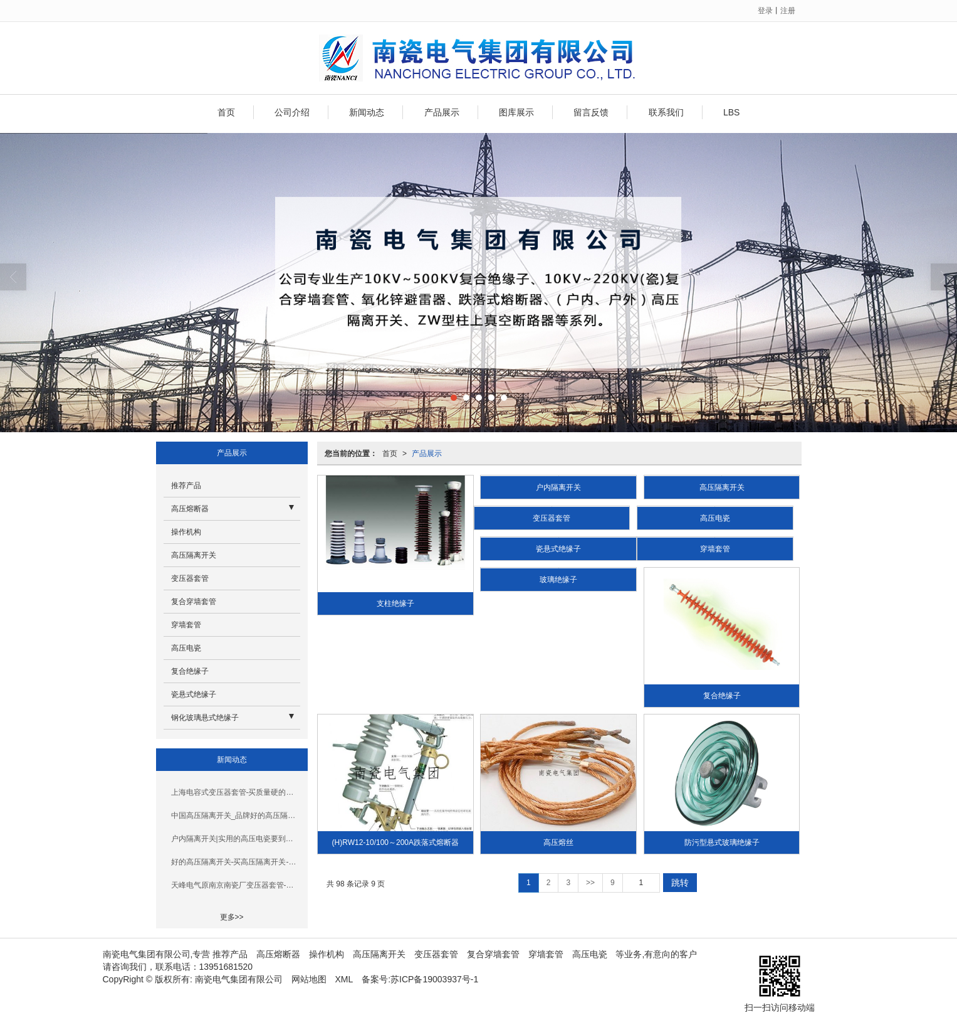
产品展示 (441, 112)
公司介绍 (292, 112)
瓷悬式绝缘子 (558, 549)
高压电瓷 (715, 518)
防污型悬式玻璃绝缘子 (722, 842)
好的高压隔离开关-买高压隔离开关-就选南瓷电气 (235, 862)
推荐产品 (186, 485)
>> (590, 882)
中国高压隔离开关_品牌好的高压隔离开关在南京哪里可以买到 (235, 815)
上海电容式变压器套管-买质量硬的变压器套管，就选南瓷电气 (235, 792)
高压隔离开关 (722, 487)
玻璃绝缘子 (558, 579)
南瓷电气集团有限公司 (239, 979)
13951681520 (226, 967)
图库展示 (516, 112)
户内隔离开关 (558, 487)
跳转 (680, 883)
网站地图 (309, 979)
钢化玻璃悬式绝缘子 (205, 717)
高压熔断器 (190, 508)
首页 (226, 112)
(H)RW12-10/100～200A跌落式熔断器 (395, 842)
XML (344, 979)
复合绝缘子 (722, 695)
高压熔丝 (558, 842)
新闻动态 (366, 112)
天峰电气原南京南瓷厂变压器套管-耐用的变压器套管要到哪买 (235, 885)
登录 (765, 10)
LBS (731, 112)
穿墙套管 (715, 549)
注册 (787, 10)
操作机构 (186, 532)
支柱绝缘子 (395, 603)
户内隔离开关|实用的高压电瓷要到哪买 (235, 838)
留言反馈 (591, 112)
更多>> (232, 917)
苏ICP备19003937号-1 (434, 979)
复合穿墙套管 (193, 601)
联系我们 (666, 112)
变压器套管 (551, 518)
